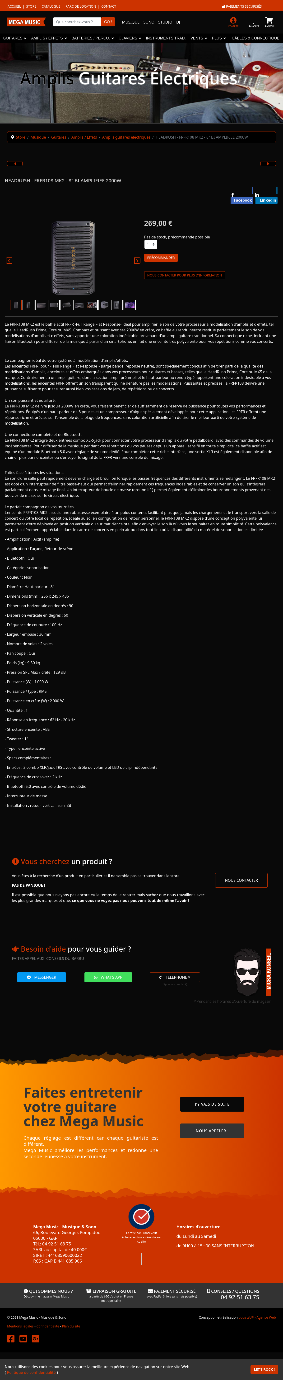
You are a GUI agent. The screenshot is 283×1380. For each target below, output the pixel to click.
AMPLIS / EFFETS (47, 38)
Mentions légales (20, 1326)
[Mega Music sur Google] (35, 1338)
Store (31, 6)
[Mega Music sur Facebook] (11, 1338)
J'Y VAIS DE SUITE (212, 1104)
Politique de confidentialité (31, 1372)
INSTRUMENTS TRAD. (166, 38)
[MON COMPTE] (233, 21)
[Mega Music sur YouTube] (23, 1338)
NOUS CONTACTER (241, 880)
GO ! (108, 21)
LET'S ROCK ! (264, 1369)
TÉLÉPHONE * (174, 977)
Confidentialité (47, 1326)
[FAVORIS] (253, 21)
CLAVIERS (128, 38)
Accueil (14, 6)
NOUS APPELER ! (212, 1130)
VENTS (196, 38)
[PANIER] (269, 21)
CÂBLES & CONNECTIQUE (255, 38)
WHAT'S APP (108, 977)
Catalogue (51, 6)
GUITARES (13, 38)
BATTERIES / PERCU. (91, 38)
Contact (108, 6)
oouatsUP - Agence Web (257, 1317)
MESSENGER (41, 977)
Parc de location (80, 6)
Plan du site (71, 1326)
